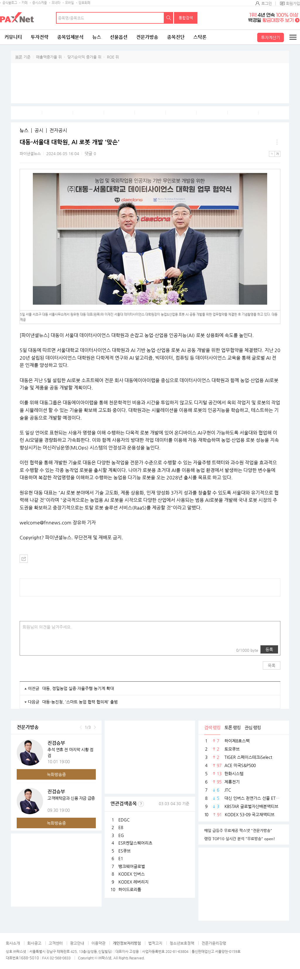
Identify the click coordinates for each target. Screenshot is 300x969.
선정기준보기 (141, 804)
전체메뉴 (292, 37)
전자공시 (58, 130)
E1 (120, 858)
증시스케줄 (39, 2)
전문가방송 (147, 37)
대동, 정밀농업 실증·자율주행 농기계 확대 (78, 688)
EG (121, 835)
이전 (81, 727)
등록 (269, 649)
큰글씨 (277, 154)
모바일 (69, 2)
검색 (168, 17)
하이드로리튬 (129, 889)
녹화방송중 (56, 774)
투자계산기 (270, 37)
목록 (271, 665)
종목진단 (176, 37)
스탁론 (200, 37)
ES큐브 (124, 850)
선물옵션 (118, 37)
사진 (28, 649)
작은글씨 (272, 154)
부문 (18, 57)
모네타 (56, 2)
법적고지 (155, 943)
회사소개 (13, 943)
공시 (39, 130)
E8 (120, 827)
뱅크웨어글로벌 (131, 866)
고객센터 (56, 943)
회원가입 (293, 3)
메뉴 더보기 (276, 142)
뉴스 (96, 37)
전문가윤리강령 (214, 943)
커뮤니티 (13, 37)
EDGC (123, 819)
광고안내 (77, 943)
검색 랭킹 (212, 727)
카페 (25, 2)
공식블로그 (9, 2)
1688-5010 (29, 958)
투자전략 (39, 37)
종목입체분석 (70, 37)
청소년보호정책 (182, 943)
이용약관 (98, 943)
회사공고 (34, 943)
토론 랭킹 (232, 727)
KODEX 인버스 (131, 874)
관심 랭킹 (253, 727)
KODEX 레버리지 (133, 881)
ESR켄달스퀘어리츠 (135, 843)
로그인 (266, 3)
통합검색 (186, 18)
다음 (95, 727)
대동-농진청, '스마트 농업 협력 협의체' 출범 (80, 702)
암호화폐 (84, 2)
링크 (40, 649)
